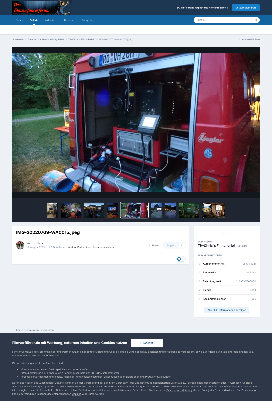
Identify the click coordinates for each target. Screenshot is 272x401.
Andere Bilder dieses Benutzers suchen (91, 246)
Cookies (76, 393)
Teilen (154, 245)
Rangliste (87, 20)
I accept (147, 342)
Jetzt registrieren (246, 7)
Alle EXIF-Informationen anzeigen (226, 309)
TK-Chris (37, 243)
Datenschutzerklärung (179, 390)
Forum (19, 20)
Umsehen (69, 20)
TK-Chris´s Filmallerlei (216, 246)
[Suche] (215, 20)
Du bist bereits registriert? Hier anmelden (202, 7)
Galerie (34, 22)
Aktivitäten (51, 20)
